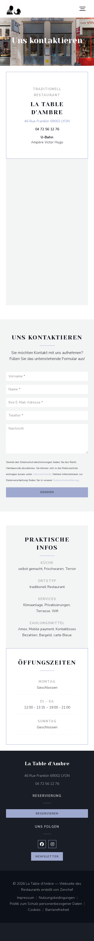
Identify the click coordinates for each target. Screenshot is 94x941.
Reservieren (47, 813)
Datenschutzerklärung (66, 480)
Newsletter (47, 856)
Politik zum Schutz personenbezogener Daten (48, 904)
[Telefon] (47, 415)
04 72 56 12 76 (47, 129)
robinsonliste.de (42, 474)
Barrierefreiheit (57, 910)
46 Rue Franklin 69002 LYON (47, 121)
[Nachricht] (47, 438)
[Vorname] (47, 376)
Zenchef (66, 889)
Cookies (36, 910)
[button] (82, 8)
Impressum (28, 898)
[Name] (47, 389)
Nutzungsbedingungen (59, 898)
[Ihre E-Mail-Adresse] (47, 402)
